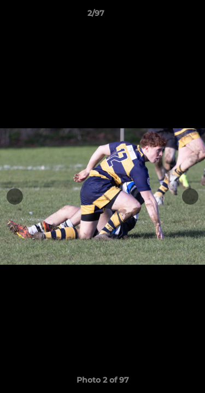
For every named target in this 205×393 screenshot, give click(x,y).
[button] (165, 16)
